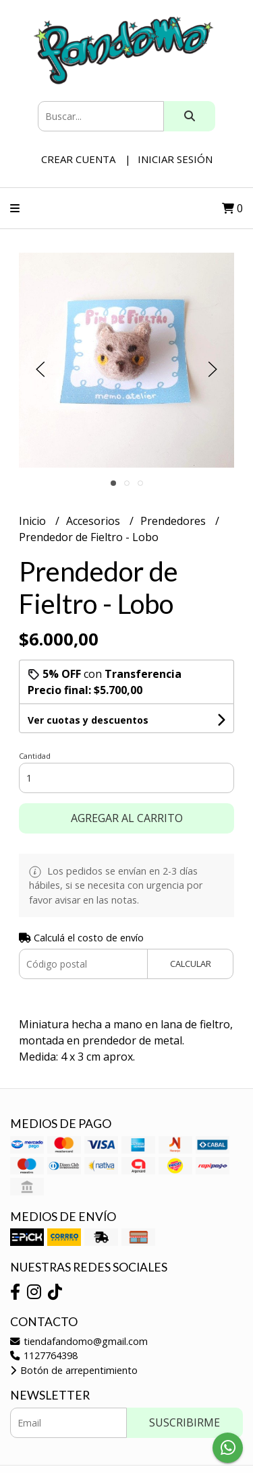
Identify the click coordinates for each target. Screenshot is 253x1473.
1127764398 (44, 1355)
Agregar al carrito (127, 818)
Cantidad (35, 756)
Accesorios (94, 520)
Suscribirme (184, 1422)
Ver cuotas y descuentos (88, 720)
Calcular (190, 964)
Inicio (34, 520)
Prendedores (174, 520)
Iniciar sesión (175, 159)
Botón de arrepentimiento (74, 1370)
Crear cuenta (78, 159)
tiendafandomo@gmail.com (79, 1341)
